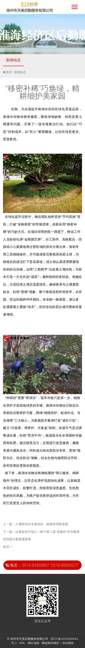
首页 (9, 72)
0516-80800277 (64, 565)
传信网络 (68, 643)
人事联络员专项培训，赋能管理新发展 (41, 524)
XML (22, 643)
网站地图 (33, 643)
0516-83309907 (35, 565)
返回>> (8, 547)
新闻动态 (13, 60)
